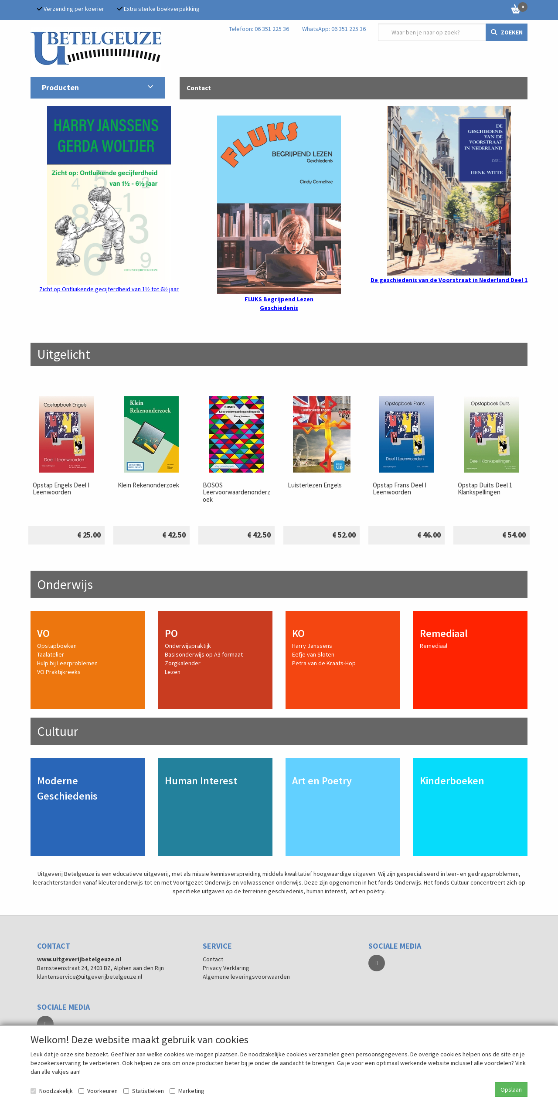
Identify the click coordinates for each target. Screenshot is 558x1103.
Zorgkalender (183, 663)
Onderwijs (65, 584)
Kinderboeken (452, 780)
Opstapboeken (57, 646)
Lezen (172, 672)
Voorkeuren (98, 1091)
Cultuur (57, 731)
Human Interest (201, 780)
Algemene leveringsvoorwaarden (246, 976)
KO (298, 633)
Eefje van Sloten (313, 654)
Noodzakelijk (52, 1091)
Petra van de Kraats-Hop (324, 663)
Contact (213, 959)
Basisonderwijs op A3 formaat (204, 654)
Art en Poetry (322, 780)
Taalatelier (50, 654)
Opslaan (511, 1089)
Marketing (187, 1091)
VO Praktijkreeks (59, 672)
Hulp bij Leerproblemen (67, 663)
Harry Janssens (312, 646)
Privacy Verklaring (226, 968)
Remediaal (444, 633)
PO (171, 633)
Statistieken (143, 1091)
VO (43, 633)
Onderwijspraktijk (188, 646)
